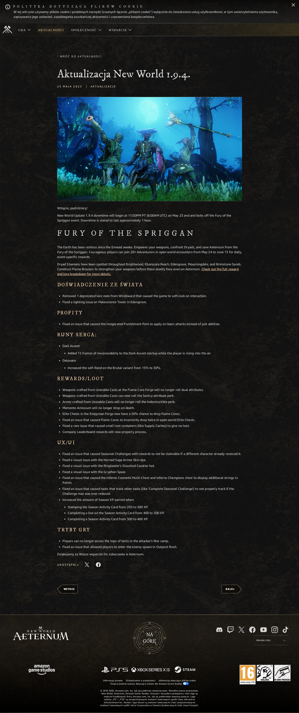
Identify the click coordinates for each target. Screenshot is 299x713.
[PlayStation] (115, 670)
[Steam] (185, 670)
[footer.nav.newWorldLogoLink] (41, 633)
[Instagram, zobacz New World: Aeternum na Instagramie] (274, 629)
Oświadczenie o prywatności (140, 680)
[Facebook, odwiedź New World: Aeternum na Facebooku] (252, 629)
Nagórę (149, 638)
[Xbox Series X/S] (150, 670)
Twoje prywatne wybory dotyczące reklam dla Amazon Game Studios (149, 683)
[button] (149, 149)
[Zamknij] (293, 5)
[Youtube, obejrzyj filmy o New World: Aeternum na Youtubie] (263, 629)
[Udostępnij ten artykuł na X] (87, 565)
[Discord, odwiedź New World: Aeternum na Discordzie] (219, 629)
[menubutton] (271, 640)
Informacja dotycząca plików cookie (177, 680)
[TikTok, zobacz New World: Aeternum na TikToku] (285, 629)
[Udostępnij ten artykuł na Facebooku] (98, 565)
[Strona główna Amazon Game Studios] (42, 670)
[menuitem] (24, 29)
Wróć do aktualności (81, 56)
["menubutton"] (24, 29)
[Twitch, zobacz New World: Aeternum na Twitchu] (230, 629)
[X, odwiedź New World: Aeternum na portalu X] (241, 630)
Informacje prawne (113, 680)
